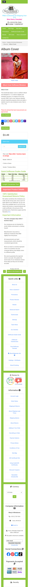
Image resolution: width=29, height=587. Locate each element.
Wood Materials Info (14, 354)
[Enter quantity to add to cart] (10, 146)
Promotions (5, 31)
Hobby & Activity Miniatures (14, 42)
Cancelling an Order (14, 433)
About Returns (14, 423)
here (9, 212)
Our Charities (14, 329)
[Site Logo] (14, 10)
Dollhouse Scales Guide (17, 31)
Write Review (5, 128)
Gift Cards (11, 34)
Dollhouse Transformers (14, 340)
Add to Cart (22, 146)
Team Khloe (14, 324)
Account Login (14, 396)
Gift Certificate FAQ (14, 458)
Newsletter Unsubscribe (14, 476)
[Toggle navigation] (4, 2)
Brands (4, 34)
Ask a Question (6, 115)
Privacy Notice (14, 443)
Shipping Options (14, 418)
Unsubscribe (14, 545)
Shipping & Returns (14, 406)
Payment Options (14, 438)
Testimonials (14, 314)
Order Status (14, 401)
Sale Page (11, 28)
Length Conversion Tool (10, 184)
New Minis (19, 28)
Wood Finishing (14, 365)
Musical (6, 44)
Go (14, 496)
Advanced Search (14, 309)
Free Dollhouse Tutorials (14, 347)
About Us (14, 284)
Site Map (14, 453)
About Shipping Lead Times (14, 412)
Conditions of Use (14, 448)
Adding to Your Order (14, 428)
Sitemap (14, 319)
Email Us (14, 525)
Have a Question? (21, 34)
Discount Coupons (14, 470)
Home (4, 28)
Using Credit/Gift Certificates (14, 464)
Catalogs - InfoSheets (14, 360)
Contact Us (5, 38)
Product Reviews (14, 299)
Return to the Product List (14, 271)
